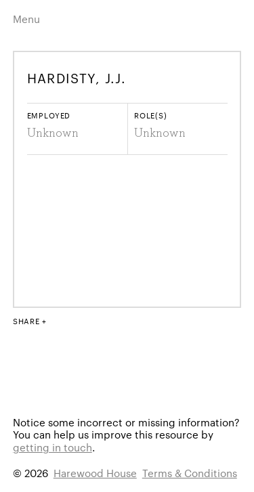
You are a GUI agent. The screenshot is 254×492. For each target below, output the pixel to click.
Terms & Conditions (189, 473)
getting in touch (52, 447)
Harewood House (95, 473)
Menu (26, 19)
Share (26, 320)
